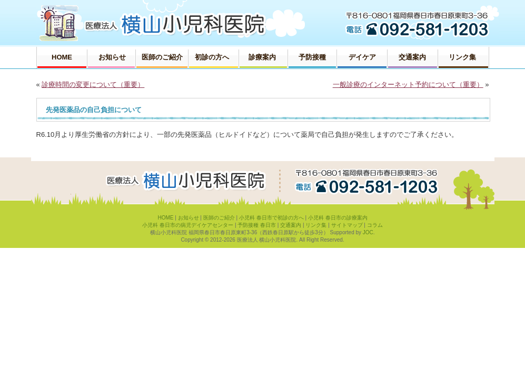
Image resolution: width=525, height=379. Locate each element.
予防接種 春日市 (256, 225)
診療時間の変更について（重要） (93, 84)
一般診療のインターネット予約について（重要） (408, 84)
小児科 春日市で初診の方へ (271, 218)
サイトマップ (347, 225)
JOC (368, 232)
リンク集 (315, 225)
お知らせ (188, 218)
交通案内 (290, 225)
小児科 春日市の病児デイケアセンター (187, 225)
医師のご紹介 (219, 218)
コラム (375, 225)
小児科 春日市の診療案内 (338, 218)
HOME (165, 218)
